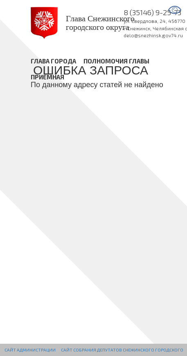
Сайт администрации (30, 349)
